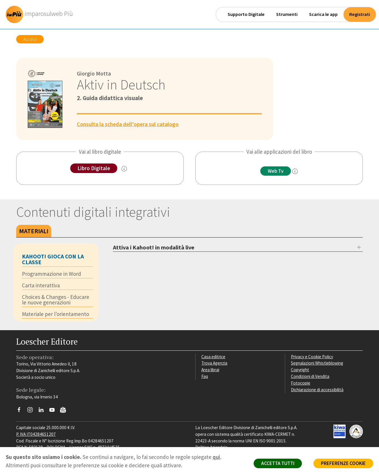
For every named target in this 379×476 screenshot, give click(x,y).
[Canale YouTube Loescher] (54, 411)
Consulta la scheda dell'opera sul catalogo (128, 124)
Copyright (300, 369)
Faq (204, 376)
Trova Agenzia (214, 363)
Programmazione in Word (51, 273)
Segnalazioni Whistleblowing (317, 363)
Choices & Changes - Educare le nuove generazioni (55, 299)
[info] (295, 171)
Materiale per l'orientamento (55, 313)
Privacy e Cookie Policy (312, 356)
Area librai (210, 369)
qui (216, 456)
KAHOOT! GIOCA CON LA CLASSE (53, 259)
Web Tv (275, 171)
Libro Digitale (93, 168)
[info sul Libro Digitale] (124, 168)
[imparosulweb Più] (41, 14)
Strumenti (287, 14)
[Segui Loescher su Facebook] (21, 411)
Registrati (359, 14)
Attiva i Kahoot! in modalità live (153, 247)
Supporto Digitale (246, 14)
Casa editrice (213, 356)
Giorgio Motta (94, 73)
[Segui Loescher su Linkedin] (43, 411)
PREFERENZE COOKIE (343, 463)
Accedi (29, 39)
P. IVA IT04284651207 (36, 434)
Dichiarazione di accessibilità (317, 389)
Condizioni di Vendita (310, 376)
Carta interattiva (41, 285)
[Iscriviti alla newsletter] (65, 411)
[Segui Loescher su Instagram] (32, 411)
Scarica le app (323, 14)
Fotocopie (300, 383)
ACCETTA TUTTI (277, 463)
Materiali (33, 231)
